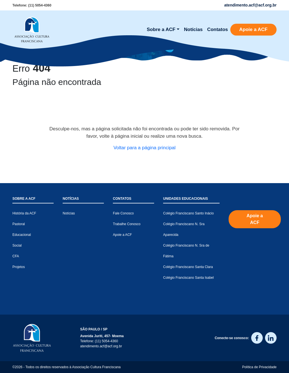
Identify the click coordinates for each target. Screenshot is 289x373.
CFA (15, 256)
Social (17, 245)
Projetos (18, 267)
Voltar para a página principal (144, 147)
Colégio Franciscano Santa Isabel (188, 278)
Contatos (217, 29)
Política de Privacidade (259, 367)
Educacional (21, 235)
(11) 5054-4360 (39, 5)
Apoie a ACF (253, 29)
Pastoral (18, 224)
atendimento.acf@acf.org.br (101, 346)
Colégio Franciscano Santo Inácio (188, 213)
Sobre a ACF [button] (161, 29)
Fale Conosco (123, 213)
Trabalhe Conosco (127, 224)
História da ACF (24, 213)
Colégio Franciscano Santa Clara (188, 267)
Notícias (193, 29)
